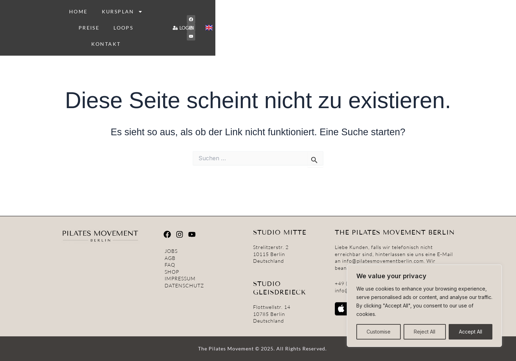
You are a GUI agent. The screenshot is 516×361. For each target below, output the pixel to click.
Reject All (424, 332)
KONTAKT (353, 17)
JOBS (171, 252)
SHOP (172, 273)
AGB (170, 259)
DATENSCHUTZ (184, 287)
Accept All (470, 332)
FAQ (170, 266)
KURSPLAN (235, 17)
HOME (191, 17)
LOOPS (315, 17)
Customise (379, 332)
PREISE (280, 17)
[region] (424, 305)
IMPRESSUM (180, 280)
